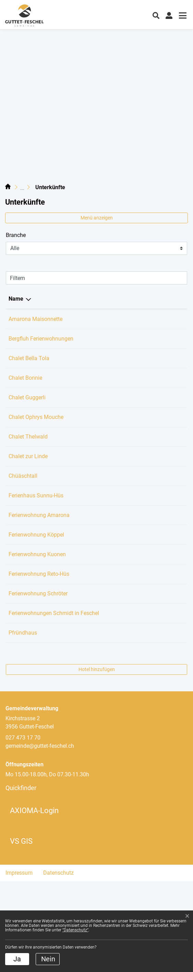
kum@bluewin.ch (130, 319)
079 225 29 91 (78, 394)
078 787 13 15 (78, 500)
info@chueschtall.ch (134, 500)
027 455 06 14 (78, 481)
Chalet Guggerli (27, 414)
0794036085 (76, 319)
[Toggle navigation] (182, 16)
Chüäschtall (23, 500)
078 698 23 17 (78, 548)
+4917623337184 (82, 374)
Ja (17, 959)
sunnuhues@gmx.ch (134, 520)
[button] (155, 15)
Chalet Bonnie (25, 394)
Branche (16, 235)
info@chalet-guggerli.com (141, 414)
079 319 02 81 (78, 687)
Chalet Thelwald (28, 461)
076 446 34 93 (78, 414)
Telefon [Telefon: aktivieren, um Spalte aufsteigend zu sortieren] (70, 298)
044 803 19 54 (78, 576)
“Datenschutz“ (75, 930)
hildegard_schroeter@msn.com (147, 659)
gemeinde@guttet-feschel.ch (39, 836)
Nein (48, 959)
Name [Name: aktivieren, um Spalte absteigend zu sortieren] (16, 298)
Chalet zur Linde (28, 481)
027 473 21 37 (78, 604)
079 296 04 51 (78, 461)
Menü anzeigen (97, 217)
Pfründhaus (23, 715)
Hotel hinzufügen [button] (97, 760)
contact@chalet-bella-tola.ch (144, 374)
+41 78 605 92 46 (82, 659)
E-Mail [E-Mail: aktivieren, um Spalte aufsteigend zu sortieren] (117, 298)
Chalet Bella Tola (29, 374)
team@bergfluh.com (134, 347)
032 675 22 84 (78, 631)
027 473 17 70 (78, 715)
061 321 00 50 (78, 433)
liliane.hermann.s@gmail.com (146, 481)
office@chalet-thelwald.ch (141, 461)
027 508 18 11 (78, 347)
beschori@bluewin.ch (135, 604)
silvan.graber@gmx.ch (137, 631)
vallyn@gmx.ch (128, 394)
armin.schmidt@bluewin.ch (143, 687)
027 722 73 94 (78, 520)
